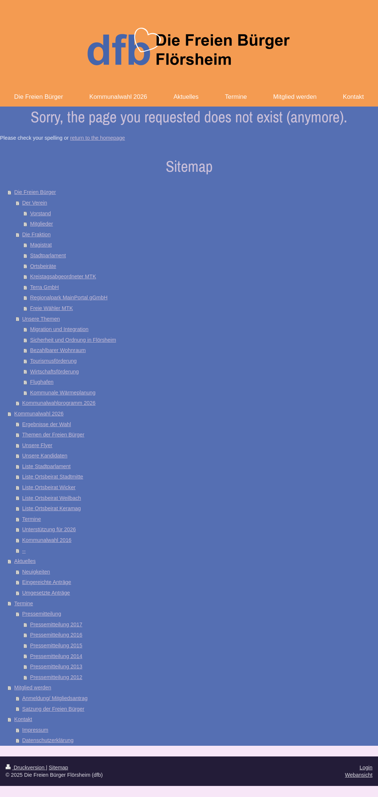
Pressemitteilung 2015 (56, 645)
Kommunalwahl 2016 (47, 540)
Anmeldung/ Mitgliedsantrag (54, 698)
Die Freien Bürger (35, 192)
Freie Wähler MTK (51, 308)
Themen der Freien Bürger (53, 435)
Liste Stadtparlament (46, 466)
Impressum (35, 730)
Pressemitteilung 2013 (56, 666)
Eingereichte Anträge (46, 582)
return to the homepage (97, 138)
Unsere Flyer (37, 445)
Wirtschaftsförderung (54, 372)
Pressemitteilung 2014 (56, 656)
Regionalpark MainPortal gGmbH (68, 297)
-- (24, 551)
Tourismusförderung (53, 361)
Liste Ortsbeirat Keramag (51, 508)
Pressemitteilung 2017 (56, 624)
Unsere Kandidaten (44, 456)
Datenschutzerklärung (47, 740)
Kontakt (23, 719)
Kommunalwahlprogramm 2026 (59, 403)
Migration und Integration (59, 329)
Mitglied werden (32, 687)
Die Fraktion (36, 234)
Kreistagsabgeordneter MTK (63, 276)
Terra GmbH (44, 287)
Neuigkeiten (36, 572)
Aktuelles (25, 561)
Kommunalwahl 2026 (39, 414)
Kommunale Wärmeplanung (62, 393)
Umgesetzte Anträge (46, 593)
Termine (31, 519)
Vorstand (40, 213)
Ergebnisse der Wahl (46, 424)
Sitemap (58, 767)
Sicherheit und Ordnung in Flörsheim (73, 340)
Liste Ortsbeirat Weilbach (51, 498)
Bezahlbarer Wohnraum (58, 350)
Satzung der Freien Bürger (53, 709)
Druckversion (26, 767)
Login (366, 767)
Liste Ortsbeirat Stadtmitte (52, 477)
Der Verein (34, 203)
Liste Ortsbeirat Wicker (49, 487)
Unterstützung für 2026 (49, 529)
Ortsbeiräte (43, 266)
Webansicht (358, 775)
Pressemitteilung (41, 614)
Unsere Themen (41, 319)
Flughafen (42, 382)
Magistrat (41, 245)
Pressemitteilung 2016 (56, 635)
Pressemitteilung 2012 (56, 677)
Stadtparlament (48, 255)
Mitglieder (41, 224)
